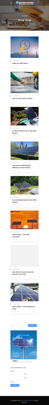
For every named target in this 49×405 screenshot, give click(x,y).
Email (12, 382)
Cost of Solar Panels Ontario (22, 98)
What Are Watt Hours (20, 63)
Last (25, 378)
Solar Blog (16, 60)
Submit (15, 385)
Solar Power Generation (26, 400)
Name (12, 371)
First (25, 374)
